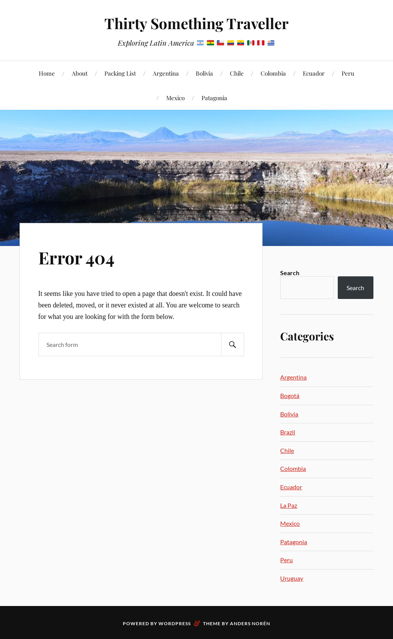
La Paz (288, 505)
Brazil (287, 432)
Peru (348, 73)
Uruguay (291, 578)
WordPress (175, 623)
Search (289, 272)
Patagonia (214, 98)
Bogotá (289, 395)
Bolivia (204, 73)
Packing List (120, 73)
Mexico (175, 98)
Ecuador (314, 73)
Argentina (166, 73)
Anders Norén (250, 623)
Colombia (273, 73)
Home (47, 73)
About (80, 73)
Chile (237, 73)
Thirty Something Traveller (196, 23)
